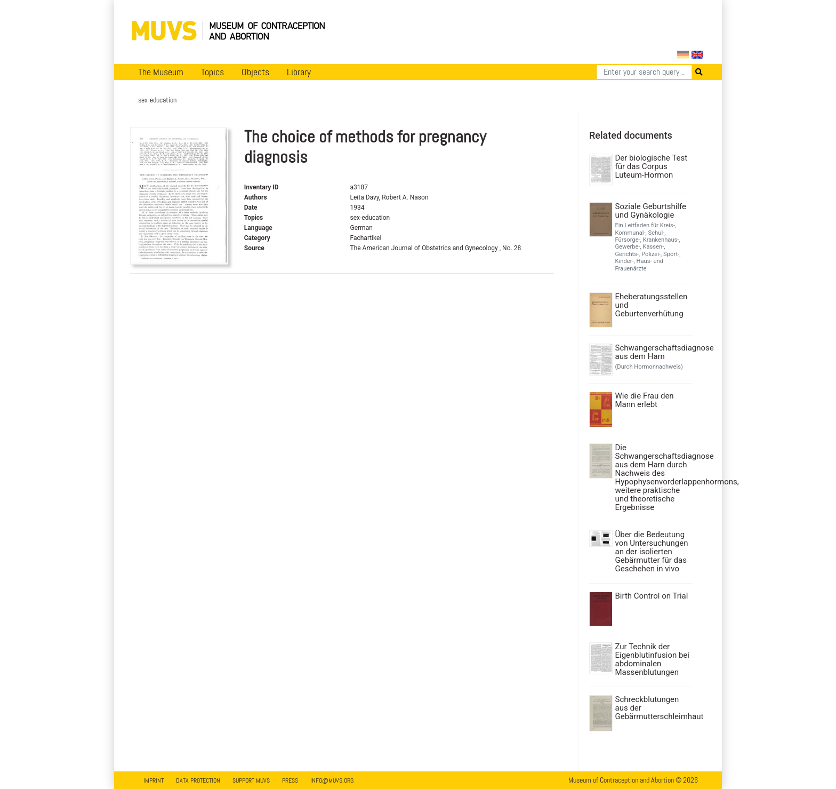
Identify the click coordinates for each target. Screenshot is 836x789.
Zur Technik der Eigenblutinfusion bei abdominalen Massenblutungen (652, 659)
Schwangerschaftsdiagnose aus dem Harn (652, 352)
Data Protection (198, 780)
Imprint (153, 780)
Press (290, 780)
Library (299, 72)
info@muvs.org (331, 780)
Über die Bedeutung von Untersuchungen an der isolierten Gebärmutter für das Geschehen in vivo (651, 551)
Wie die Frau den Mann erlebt (644, 400)
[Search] (644, 72)
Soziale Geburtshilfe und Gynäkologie (650, 210)
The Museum (160, 72)
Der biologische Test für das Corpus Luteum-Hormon (651, 166)
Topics (212, 72)
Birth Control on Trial (651, 596)
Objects (255, 72)
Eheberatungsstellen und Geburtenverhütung (651, 305)
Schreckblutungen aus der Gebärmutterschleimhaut (652, 708)
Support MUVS (251, 780)
